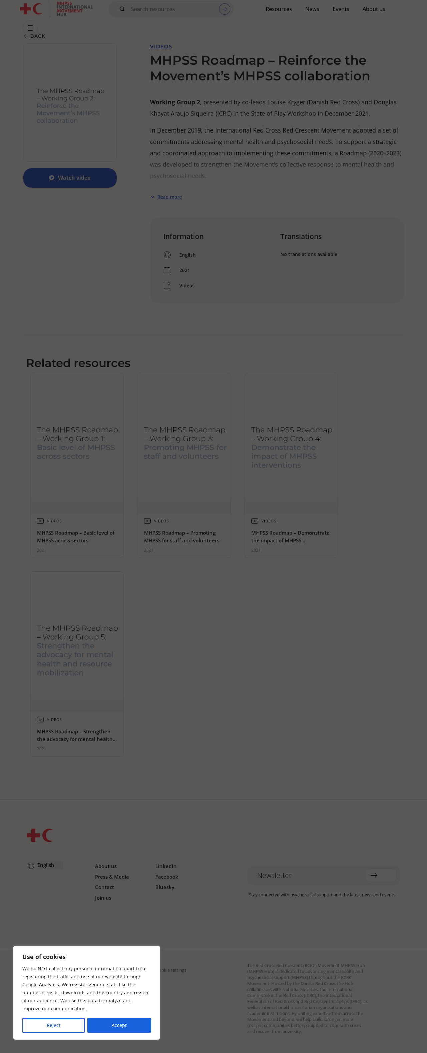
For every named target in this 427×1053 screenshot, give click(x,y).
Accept (119, 1025)
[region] (86, 993)
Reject (53, 1025)
